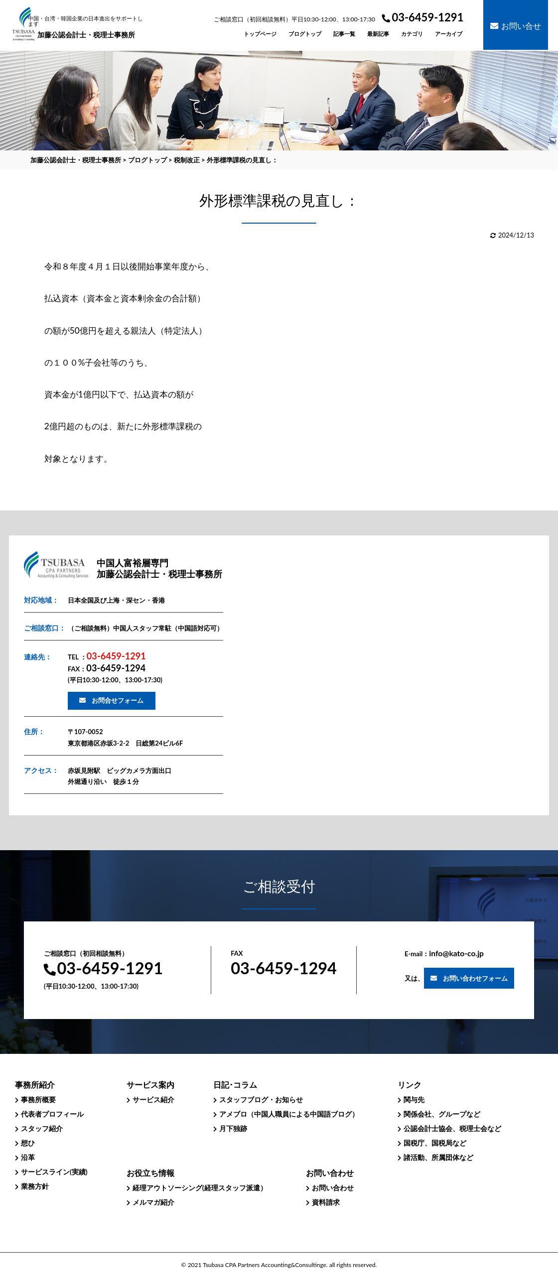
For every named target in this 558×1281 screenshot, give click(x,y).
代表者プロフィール (52, 1114)
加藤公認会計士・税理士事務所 (86, 27)
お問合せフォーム (117, 700)
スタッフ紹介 (42, 1128)
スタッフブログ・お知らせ (261, 1099)
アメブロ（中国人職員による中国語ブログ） (289, 1114)
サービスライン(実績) (54, 1171)
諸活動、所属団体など (438, 1157)
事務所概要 (38, 1099)
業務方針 (35, 1186)
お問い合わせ (333, 1187)
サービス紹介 (153, 1099)
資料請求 (326, 1202)
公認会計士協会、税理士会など (452, 1128)
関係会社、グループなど (442, 1114)
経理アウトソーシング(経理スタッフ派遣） (200, 1187)
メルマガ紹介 (153, 1202)
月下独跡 (233, 1128)
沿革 (28, 1157)
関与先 (414, 1099)
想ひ (28, 1143)
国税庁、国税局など (435, 1143)
